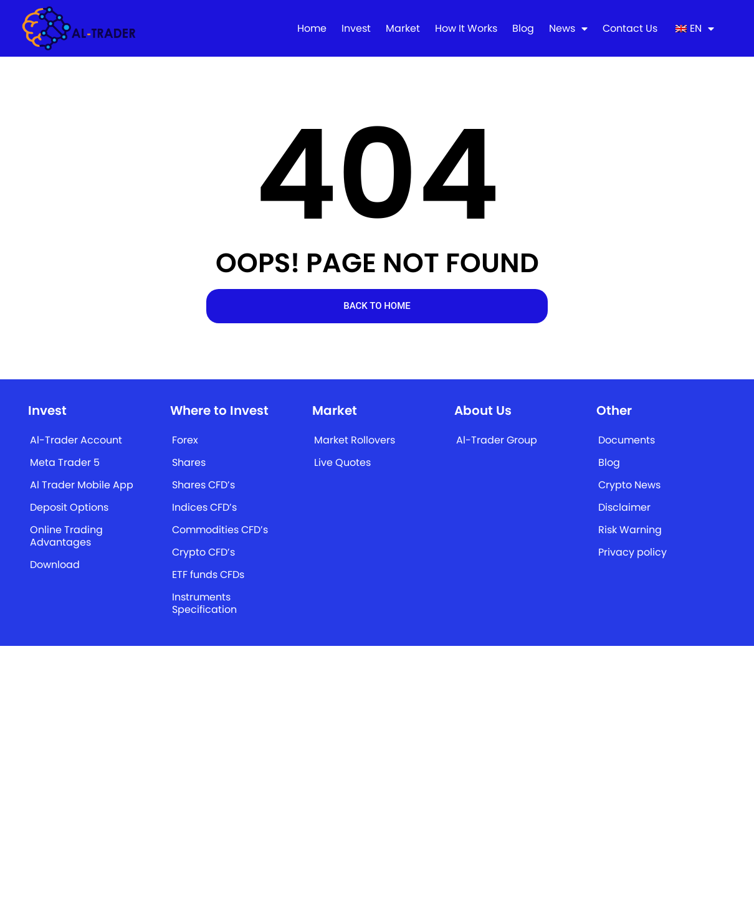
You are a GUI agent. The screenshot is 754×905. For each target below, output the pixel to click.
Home (312, 28)
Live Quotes (342, 462)
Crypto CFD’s (203, 552)
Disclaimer (624, 507)
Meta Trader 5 (65, 462)
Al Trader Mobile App (81, 485)
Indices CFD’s (204, 507)
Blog (523, 28)
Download (55, 564)
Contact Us (630, 28)
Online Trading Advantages (66, 536)
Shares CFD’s (203, 485)
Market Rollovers (354, 440)
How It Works (466, 28)
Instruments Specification (204, 603)
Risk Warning (630, 530)
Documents (626, 440)
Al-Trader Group (496, 440)
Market (403, 28)
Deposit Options (69, 507)
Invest (356, 28)
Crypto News (629, 485)
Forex (185, 440)
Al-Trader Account (76, 440)
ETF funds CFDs (208, 574)
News (568, 28)
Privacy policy (632, 552)
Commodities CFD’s (220, 530)
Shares (189, 462)
